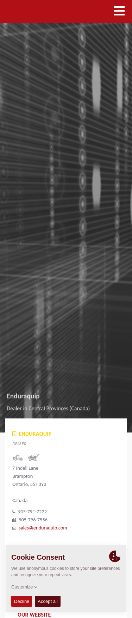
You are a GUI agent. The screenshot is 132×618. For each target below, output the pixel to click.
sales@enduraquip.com (43, 528)
